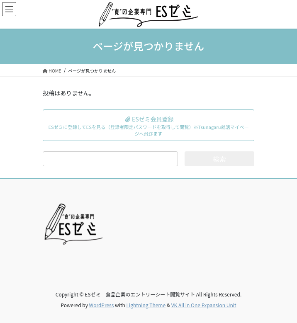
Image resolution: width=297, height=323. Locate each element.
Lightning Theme (146, 304)
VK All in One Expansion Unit (203, 304)
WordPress (101, 304)
